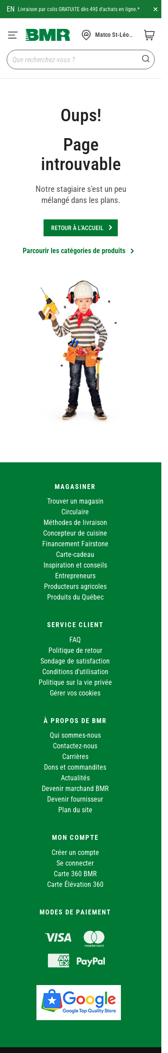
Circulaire (75, 512)
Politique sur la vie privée (75, 682)
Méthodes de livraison (75, 522)
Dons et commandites (75, 767)
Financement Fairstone (75, 544)
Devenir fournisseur (75, 799)
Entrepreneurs (75, 576)
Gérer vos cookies (75, 693)
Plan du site (75, 810)
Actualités (75, 778)
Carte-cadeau (75, 554)
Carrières (75, 756)
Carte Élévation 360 (75, 884)
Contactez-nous (75, 746)
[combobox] (81, 59)
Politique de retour (75, 650)
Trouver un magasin (75, 501)
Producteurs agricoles (75, 586)
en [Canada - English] (11, 9)
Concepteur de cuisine (75, 533)
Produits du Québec (75, 597)
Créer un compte (75, 852)
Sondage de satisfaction (75, 661)
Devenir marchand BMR (75, 788)
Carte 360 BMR (75, 874)
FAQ (75, 640)
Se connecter (75, 863)
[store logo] (48, 34)
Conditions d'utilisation (75, 672)
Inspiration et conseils (75, 565)
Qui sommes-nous (75, 735)
